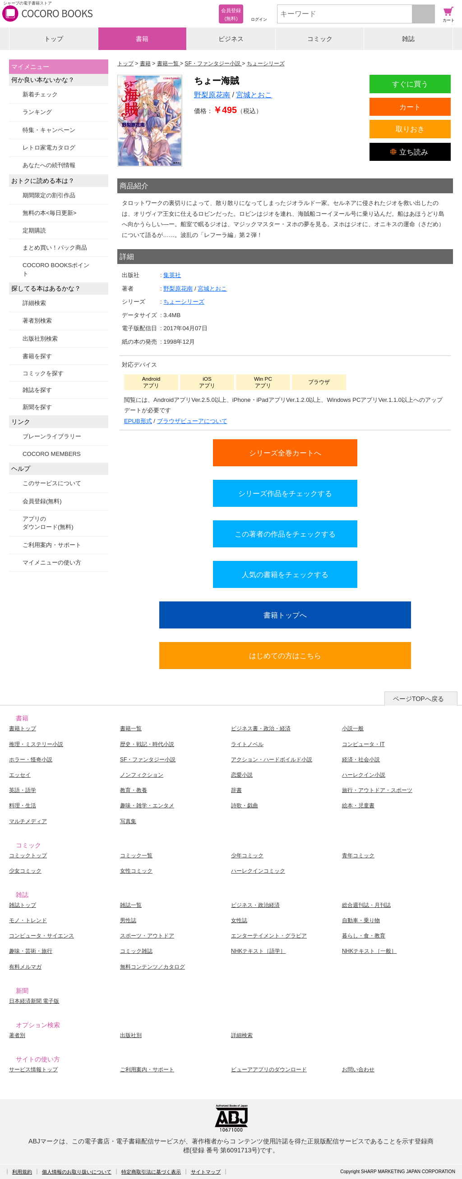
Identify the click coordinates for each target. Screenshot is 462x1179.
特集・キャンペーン (49, 130)
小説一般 (353, 728)
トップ (53, 38)
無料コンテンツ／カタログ (152, 967)
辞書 (236, 790)
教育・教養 (133, 790)
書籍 (142, 38)
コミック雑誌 (136, 951)
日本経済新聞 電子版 (34, 1001)
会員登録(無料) (42, 501)
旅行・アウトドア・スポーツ (377, 790)
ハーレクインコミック (258, 871)
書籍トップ (22, 728)
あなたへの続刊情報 (49, 165)
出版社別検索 (40, 338)
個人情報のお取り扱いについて (76, 1171)
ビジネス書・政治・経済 (261, 728)
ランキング (37, 112)
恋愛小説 (242, 775)
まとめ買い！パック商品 (55, 247)
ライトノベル (247, 744)
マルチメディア (28, 821)
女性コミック (136, 871)
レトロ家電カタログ (49, 147)
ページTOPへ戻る (418, 698)
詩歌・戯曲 (244, 805)
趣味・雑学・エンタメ (147, 805)
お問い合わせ (358, 1069)
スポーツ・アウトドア (147, 936)
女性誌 (239, 920)
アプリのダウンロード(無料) (48, 522)
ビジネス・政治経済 (255, 905)
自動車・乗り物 (361, 920)
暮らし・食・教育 (363, 936)
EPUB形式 (138, 421)
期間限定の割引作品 (49, 195)
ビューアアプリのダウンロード (269, 1069)
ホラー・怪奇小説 (30, 759)
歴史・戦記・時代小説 (147, 744)
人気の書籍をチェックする (285, 574)
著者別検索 (37, 320)
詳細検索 (34, 303)
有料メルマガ (25, 967)
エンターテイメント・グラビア (269, 936)
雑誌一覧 (131, 905)
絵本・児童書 (358, 805)
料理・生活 (22, 805)
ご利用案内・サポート (52, 545)
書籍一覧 (131, 728)
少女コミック (25, 871)
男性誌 (128, 920)
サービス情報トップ (33, 1069)
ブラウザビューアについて (192, 421)
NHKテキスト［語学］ (258, 951)
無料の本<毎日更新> (49, 212)
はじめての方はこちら (285, 655)
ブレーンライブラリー (52, 436)
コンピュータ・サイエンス (41, 936)
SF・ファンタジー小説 (148, 759)
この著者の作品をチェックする (285, 534)
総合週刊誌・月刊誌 (366, 905)
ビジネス (231, 38)
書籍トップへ (285, 615)
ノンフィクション (141, 775)
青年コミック (358, 855)
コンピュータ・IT (363, 744)
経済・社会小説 (361, 759)
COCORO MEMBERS (52, 454)
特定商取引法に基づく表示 (151, 1171)
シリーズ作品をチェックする (285, 493)
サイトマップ (206, 1171)
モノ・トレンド (28, 920)
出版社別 (131, 1035)
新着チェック (40, 94)
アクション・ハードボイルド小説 (271, 759)
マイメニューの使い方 (52, 562)
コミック (320, 38)
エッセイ (20, 775)
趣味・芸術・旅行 (30, 951)
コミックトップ (28, 855)
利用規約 (22, 1171)
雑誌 (408, 38)
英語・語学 (22, 790)
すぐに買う (410, 84)
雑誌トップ (22, 905)
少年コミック (247, 855)
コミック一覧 (136, 855)
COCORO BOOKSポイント (56, 269)
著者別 (17, 1035)
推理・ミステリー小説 (36, 744)
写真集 (128, 821)
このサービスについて (52, 483)
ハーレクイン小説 (363, 775)
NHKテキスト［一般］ (369, 951)
